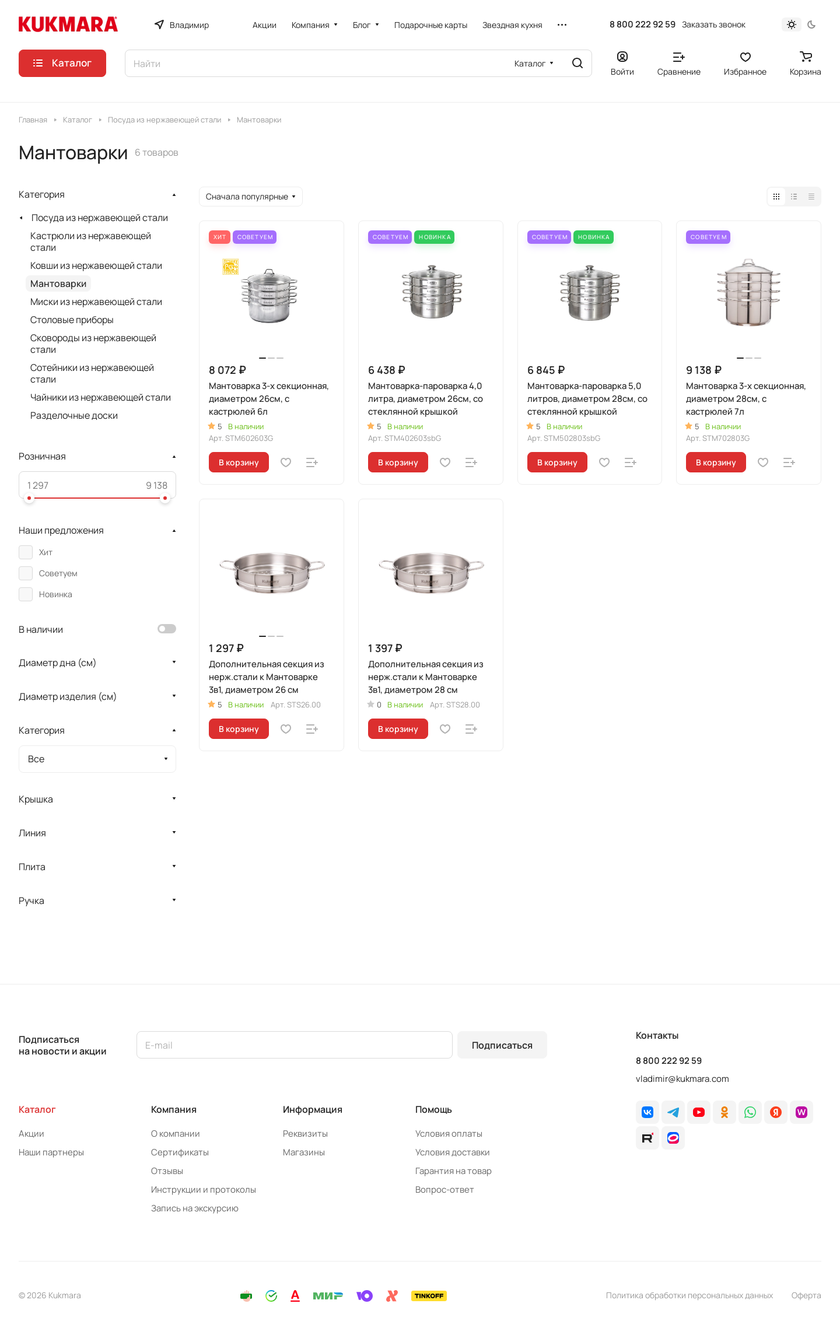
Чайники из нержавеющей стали (100, 397)
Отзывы (167, 1171)
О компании (175, 1133)
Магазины (304, 1152)
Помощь (433, 1109)
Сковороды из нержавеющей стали (93, 343)
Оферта (806, 1295)
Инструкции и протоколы (203, 1189)
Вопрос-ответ (444, 1189)
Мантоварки (58, 283)
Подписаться (502, 1045)
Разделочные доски (74, 415)
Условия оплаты (448, 1133)
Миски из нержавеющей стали (96, 301)
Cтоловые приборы (72, 319)
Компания (174, 1109)
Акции (31, 1133)
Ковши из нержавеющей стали (96, 265)
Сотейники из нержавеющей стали (92, 373)
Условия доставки (452, 1152)
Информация (312, 1109)
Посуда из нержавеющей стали (100, 217)
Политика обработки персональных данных (689, 1295)
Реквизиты (305, 1133)
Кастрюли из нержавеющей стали (90, 241)
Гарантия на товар (453, 1171)
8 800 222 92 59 (643, 24)
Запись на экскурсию (195, 1208)
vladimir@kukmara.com (682, 1079)
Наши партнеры (51, 1152)
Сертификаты (180, 1152)
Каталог (37, 1109)
